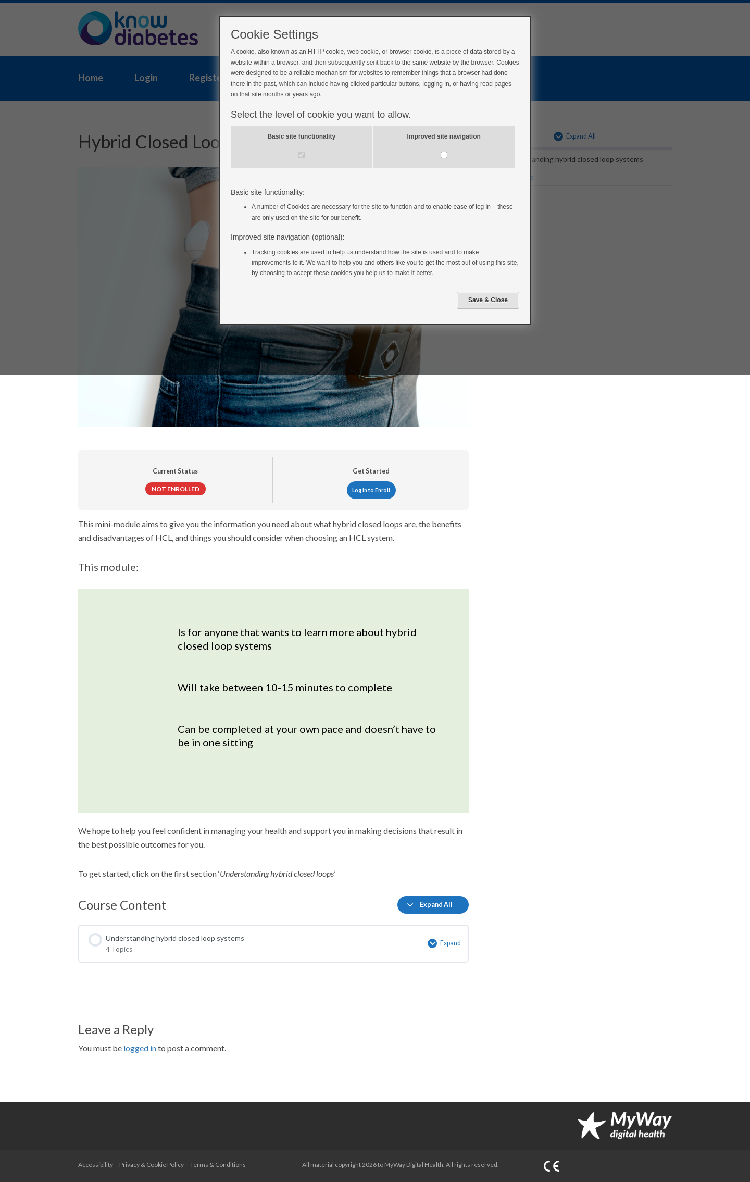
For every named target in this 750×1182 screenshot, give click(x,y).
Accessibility (95, 1164)
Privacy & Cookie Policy (151, 1164)
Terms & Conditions (218, 1164)
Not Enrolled (175, 489)
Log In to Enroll (371, 490)
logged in (139, 1048)
